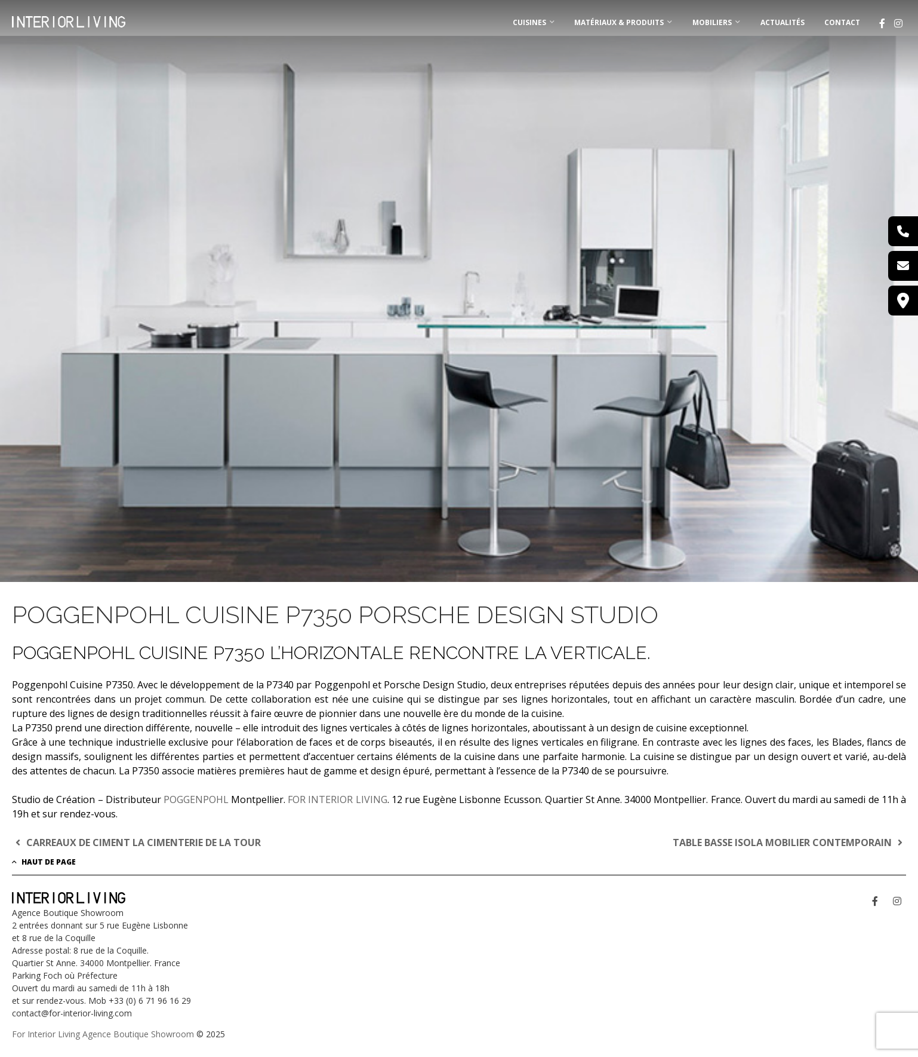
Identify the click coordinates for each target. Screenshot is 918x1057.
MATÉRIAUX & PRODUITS (619, 22)
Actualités (782, 22)
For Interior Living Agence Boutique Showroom (103, 1034)
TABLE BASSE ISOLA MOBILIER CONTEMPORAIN (789, 842)
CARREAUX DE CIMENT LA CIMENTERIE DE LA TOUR (136, 842)
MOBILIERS (712, 22)
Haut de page (44, 862)
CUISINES (529, 22)
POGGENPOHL (196, 799)
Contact (842, 22)
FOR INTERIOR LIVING (337, 799)
